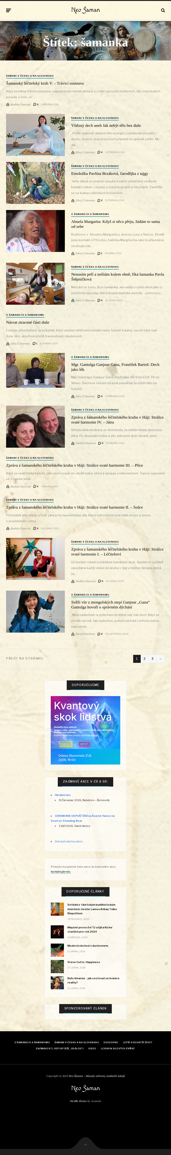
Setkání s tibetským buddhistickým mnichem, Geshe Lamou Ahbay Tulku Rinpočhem (92, 909)
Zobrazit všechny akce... (69, 841)
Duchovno (111, 1042)
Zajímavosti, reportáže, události (60, 1048)
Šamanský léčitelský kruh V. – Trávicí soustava (45, 83)
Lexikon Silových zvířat (118, 1048)
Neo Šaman (85, 10)
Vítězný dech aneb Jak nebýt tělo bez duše (106, 125)
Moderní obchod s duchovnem (87, 945)
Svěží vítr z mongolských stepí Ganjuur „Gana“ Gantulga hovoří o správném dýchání (110, 604)
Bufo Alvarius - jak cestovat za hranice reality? (93, 980)
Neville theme (78, 1101)
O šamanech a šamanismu (90, 214)
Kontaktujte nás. (61, 871)
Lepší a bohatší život (138, 1042)
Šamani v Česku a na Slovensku (30, 76)
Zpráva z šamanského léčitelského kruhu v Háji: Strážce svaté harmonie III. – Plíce (74, 465)
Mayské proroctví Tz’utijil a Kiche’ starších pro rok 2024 (90, 929)
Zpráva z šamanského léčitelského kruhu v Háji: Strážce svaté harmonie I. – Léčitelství (117, 551)
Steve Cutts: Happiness (83, 962)
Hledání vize (63, 795)
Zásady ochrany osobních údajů (105, 1076)
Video (92, 1048)
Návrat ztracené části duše (27, 322)
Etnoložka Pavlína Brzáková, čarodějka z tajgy (109, 173)
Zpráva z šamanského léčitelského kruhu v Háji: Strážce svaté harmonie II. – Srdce (74, 507)
